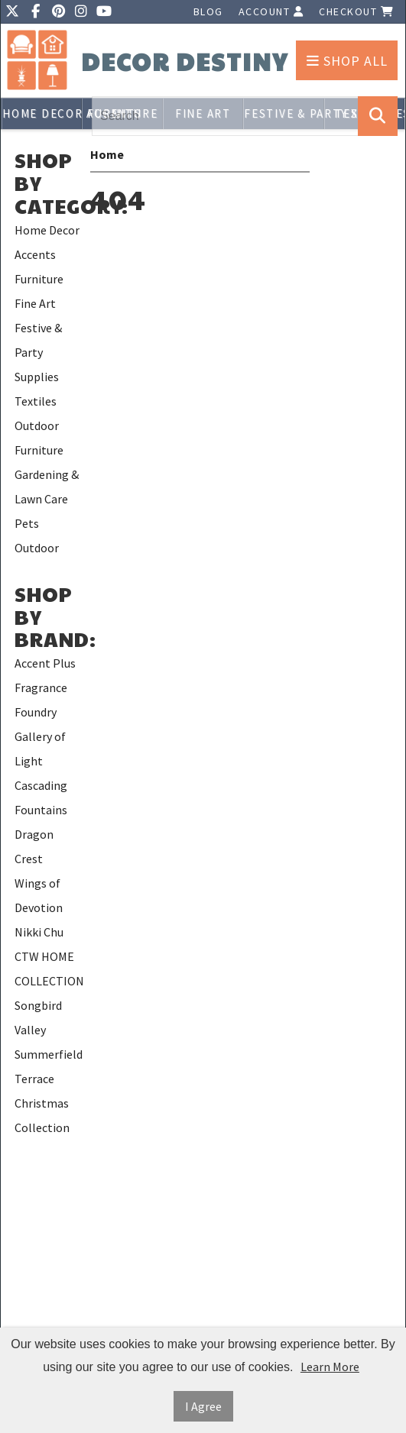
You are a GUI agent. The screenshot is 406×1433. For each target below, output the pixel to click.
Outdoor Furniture (39, 438)
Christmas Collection (42, 1115)
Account (271, 11)
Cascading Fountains (41, 797)
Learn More (329, 1366)
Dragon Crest (34, 846)
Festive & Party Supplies (38, 352)
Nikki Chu (39, 932)
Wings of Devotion (39, 895)
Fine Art (35, 303)
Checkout (356, 11)
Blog (208, 11)
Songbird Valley (38, 1017)
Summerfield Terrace (49, 1066)
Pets (27, 523)
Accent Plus (45, 663)
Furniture (39, 278)
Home (107, 154)
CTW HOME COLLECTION (49, 968)
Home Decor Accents (42, 113)
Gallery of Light (40, 748)
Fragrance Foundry (41, 700)
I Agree (203, 1406)
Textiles (36, 401)
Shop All (347, 61)
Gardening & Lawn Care (47, 486)
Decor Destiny (184, 61)
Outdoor (37, 547)
